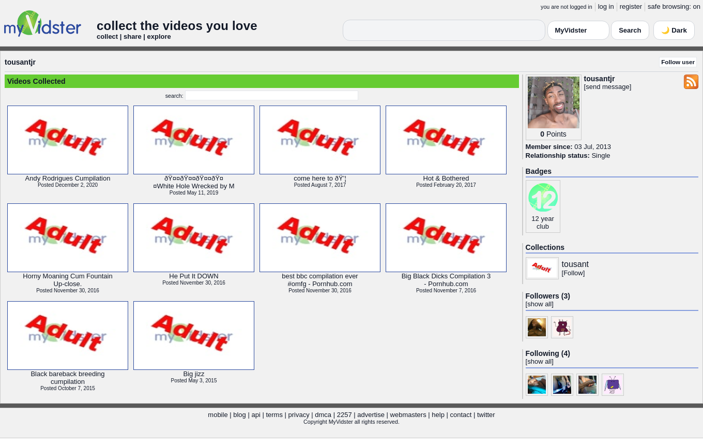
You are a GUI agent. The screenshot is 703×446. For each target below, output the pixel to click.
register (631, 6)
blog (239, 415)
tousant (575, 264)
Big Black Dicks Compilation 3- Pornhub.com (446, 280)
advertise (371, 415)
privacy (299, 415)
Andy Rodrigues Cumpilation (68, 178)
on (696, 6)
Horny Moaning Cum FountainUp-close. (67, 280)
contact (460, 415)
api (255, 415)
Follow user (678, 61)
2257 (344, 415)
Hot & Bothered (446, 178)
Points (556, 134)
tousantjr (20, 62)
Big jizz (193, 374)
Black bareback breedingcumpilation (67, 377)
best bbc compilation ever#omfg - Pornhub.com (320, 280)
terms (274, 415)
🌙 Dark (674, 30)
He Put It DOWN (193, 276)
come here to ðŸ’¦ (320, 178)
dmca (323, 415)
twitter (486, 415)
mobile (217, 415)
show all (539, 304)
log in (606, 6)
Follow (573, 273)
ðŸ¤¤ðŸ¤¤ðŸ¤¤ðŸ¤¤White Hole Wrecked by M (193, 182)
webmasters (408, 415)
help (438, 415)
